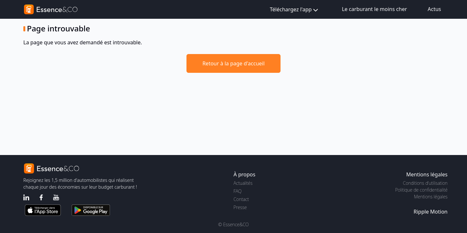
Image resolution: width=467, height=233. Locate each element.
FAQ (238, 191)
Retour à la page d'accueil (233, 63)
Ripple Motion (430, 211)
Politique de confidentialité (421, 190)
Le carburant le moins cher (374, 9)
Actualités (243, 183)
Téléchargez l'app (294, 10)
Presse (240, 207)
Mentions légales (431, 197)
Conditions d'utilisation (425, 183)
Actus (434, 9)
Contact (241, 199)
